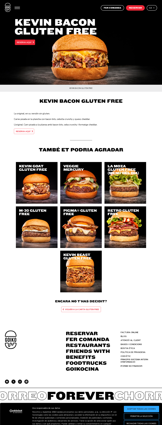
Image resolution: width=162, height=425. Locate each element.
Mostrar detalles (134, 420)
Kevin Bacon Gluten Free (81, 88)
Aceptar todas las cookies (141, 387)
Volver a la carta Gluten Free (82, 309)
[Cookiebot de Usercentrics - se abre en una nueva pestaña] (16, 389)
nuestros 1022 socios (53, 390)
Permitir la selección (141, 394)
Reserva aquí (24, 42)
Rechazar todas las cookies (141, 401)
